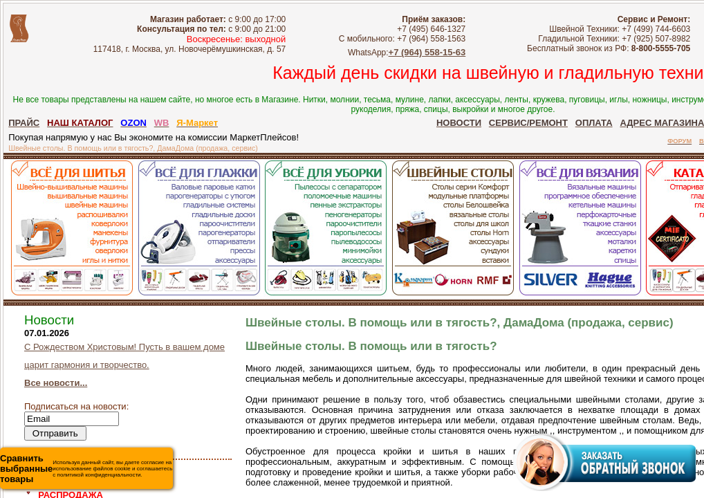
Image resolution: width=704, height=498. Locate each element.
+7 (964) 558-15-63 (427, 52)
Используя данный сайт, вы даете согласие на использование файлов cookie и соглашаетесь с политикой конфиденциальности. (86, 468)
